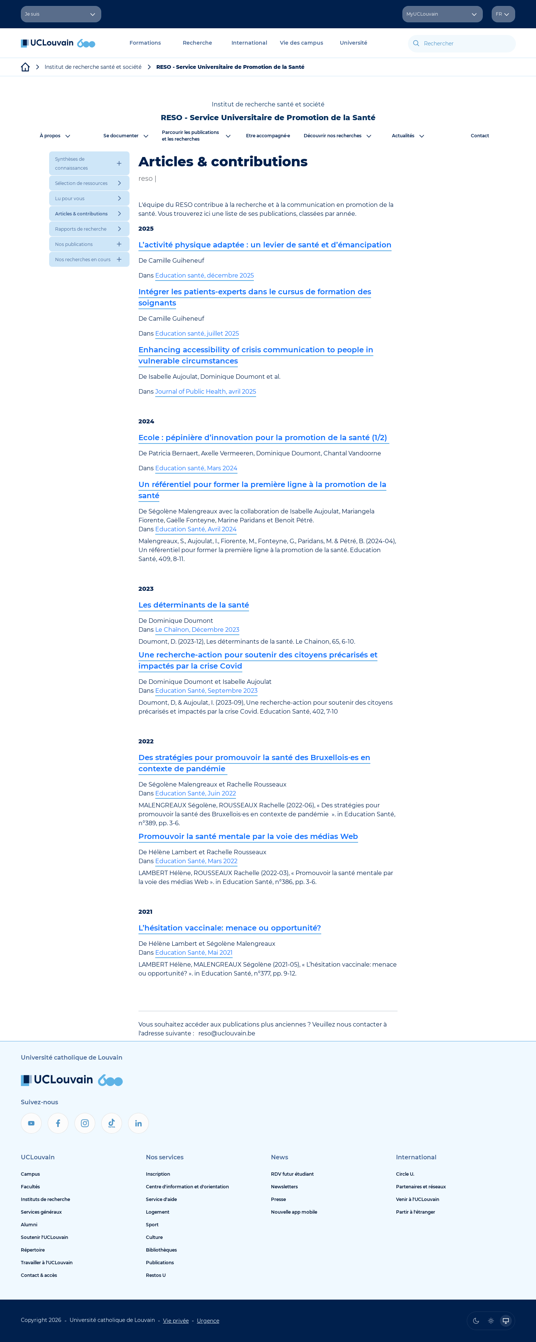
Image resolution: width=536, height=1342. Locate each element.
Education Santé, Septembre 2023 (206, 690)
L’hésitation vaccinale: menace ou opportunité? (229, 927)
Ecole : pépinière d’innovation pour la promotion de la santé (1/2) (263, 437)
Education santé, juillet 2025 (197, 333)
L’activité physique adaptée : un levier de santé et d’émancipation (265, 244)
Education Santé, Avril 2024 (196, 529)
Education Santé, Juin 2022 (195, 793)
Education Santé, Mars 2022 (196, 861)
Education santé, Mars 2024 (196, 468)
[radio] (476, 1321)
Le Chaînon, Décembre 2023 (197, 629)
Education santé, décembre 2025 (204, 275)
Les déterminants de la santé (193, 604)
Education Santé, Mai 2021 (194, 952)
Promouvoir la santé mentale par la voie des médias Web (248, 836)
